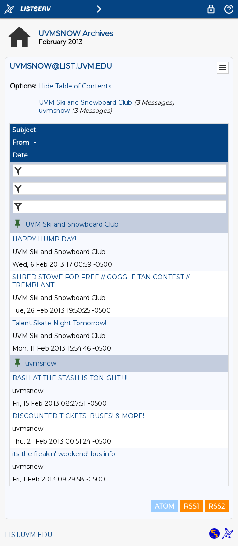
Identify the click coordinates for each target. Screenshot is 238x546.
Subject (24, 130)
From (20, 143)
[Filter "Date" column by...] (119, 206)
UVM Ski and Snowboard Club (85, 102)
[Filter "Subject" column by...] (119, 170)
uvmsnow (54, 110)
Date (20, 155)
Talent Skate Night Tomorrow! (59, 323)
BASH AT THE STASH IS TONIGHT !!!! (70, 378)
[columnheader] (119, 130)
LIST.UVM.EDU (28, 535)
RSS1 (191, 506)
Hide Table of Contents (75, 86)
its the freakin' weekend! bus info (63, 454)
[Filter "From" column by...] (119, 188)
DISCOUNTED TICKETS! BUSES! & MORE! (78, 416)
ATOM (164, 506)
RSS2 (216, 506)
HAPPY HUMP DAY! (44, 239)
